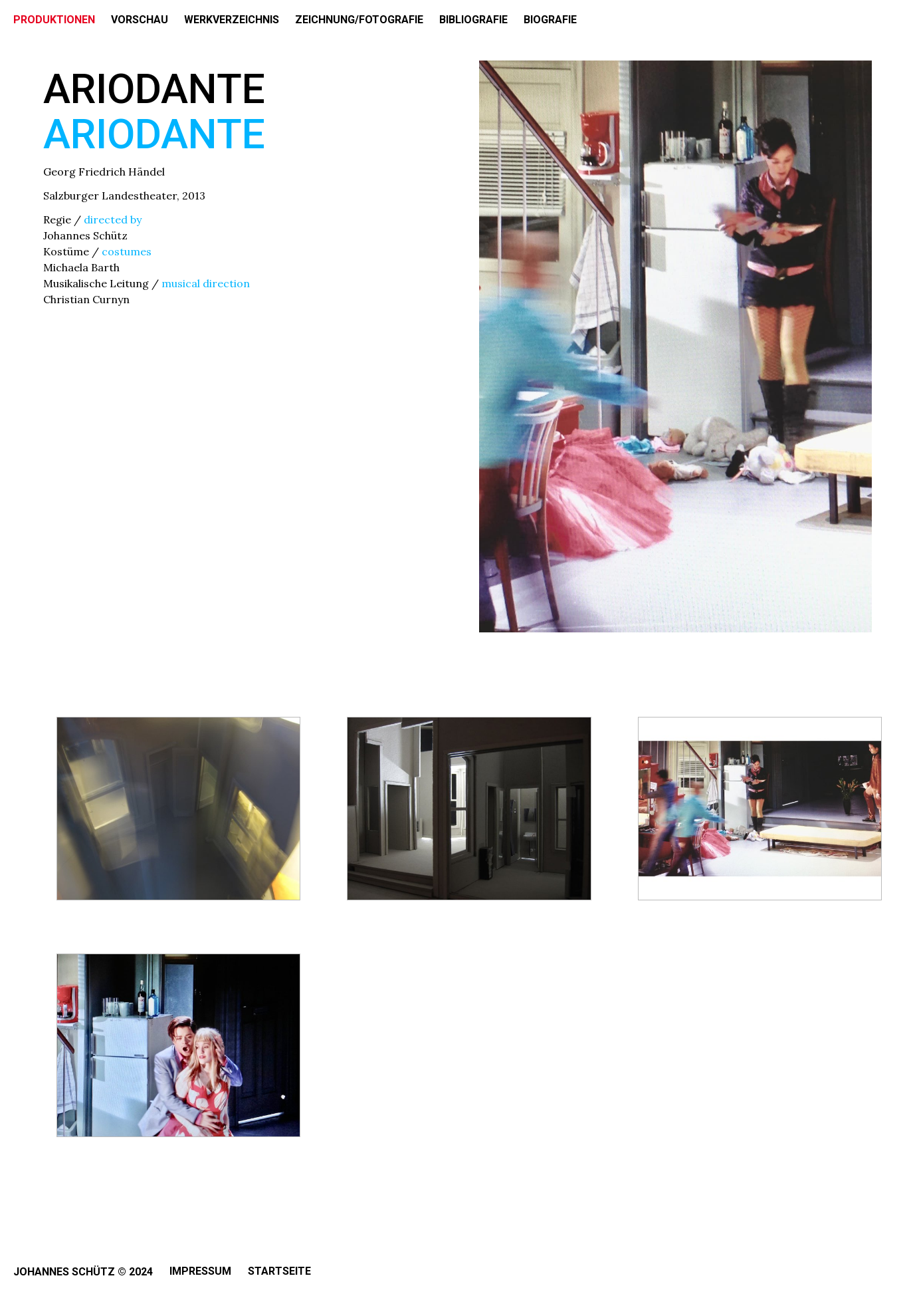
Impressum (200, 1271)
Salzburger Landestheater (110, 195)
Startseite (279, 1271)
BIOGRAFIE (550, 19)
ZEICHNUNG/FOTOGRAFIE (359, 19)
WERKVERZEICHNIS (231, 19)
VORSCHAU (139, 19)
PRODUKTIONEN (54, 19)
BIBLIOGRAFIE (473, 19)
